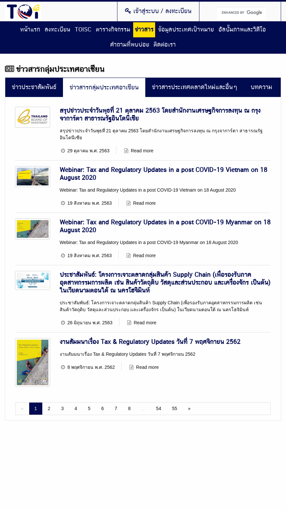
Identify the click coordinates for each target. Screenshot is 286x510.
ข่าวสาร (144, 30)
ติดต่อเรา (164, 45)
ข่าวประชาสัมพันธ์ (34, 87)
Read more (142, 150)
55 (174, 408)
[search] (241, 13)
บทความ (261, 87)
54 (158, 408)
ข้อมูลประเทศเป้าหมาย (186, 30)
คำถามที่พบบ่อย (129, 45)
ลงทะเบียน (57, 30)
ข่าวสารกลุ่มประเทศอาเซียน (104, 88)
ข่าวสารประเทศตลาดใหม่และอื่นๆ (194, 87)
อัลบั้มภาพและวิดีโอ (242, 30)
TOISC (83, 30)
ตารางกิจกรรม (113, 30)
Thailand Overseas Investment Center (23, 11)
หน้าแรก (30, 30)
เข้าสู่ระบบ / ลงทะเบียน (158, 11)
